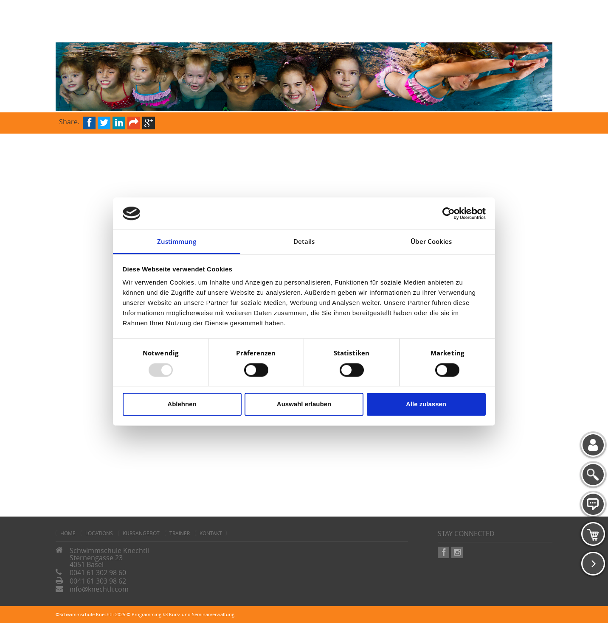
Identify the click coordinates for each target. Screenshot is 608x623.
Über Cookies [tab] (431, 241)
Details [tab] (304, 241)
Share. (69, 121)
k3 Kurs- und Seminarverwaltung (198, 614)
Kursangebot (141, 533)
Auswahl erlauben (304, 404)
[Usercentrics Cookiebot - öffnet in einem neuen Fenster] (448, 213)
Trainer (179, 533)
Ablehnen (181, 404)
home (68, 533)
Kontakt (211, 533)
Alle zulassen (426, 404)
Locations (99, 533)
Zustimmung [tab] (177, 241)
